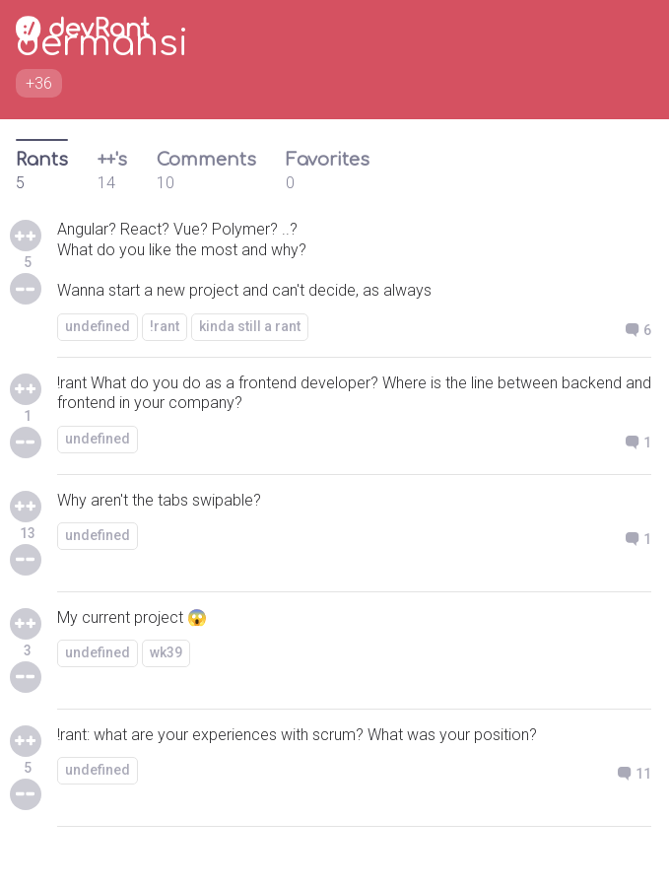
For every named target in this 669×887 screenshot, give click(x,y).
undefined (97, 326)
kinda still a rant (250, 326)
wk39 (166, 652)
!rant (164, 326)
